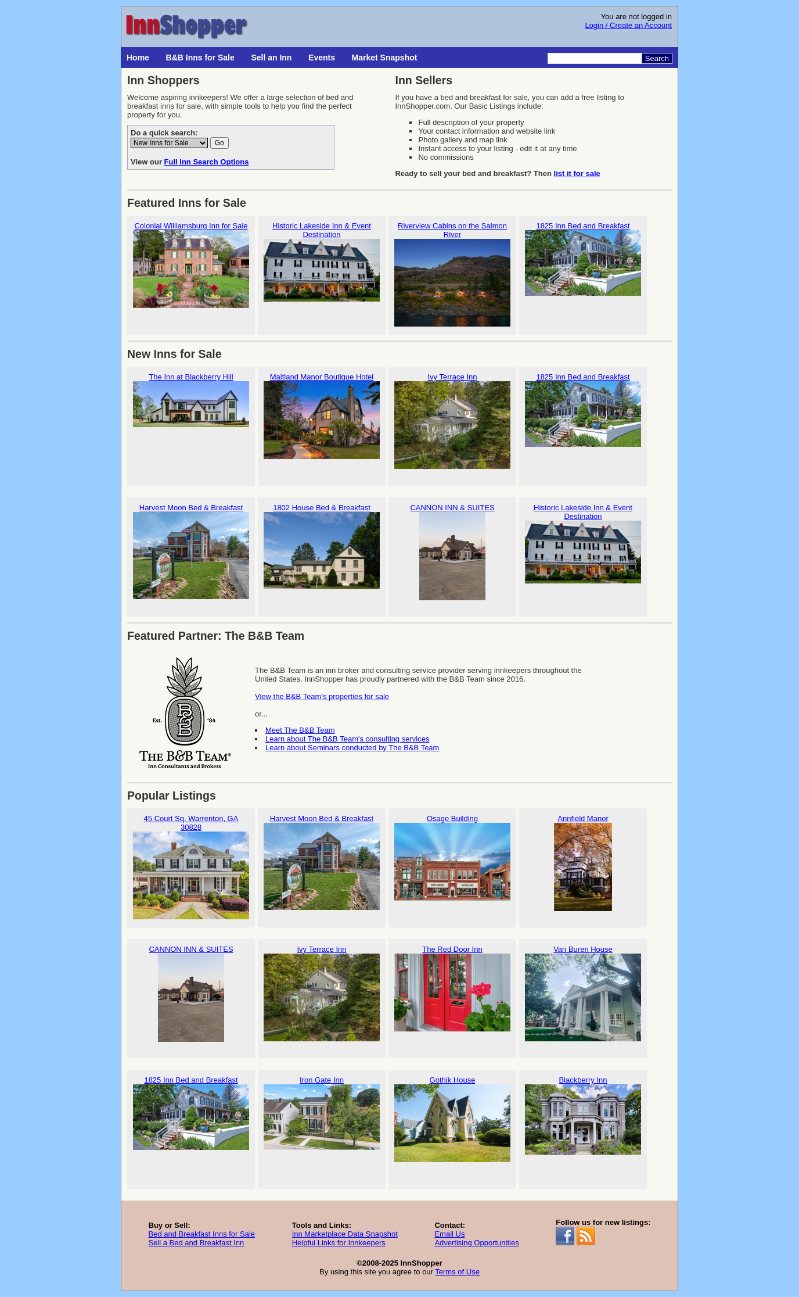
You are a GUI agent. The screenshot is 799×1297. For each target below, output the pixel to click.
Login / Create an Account (628, 25)
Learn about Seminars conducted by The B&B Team (352, 747)
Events (321, 57)
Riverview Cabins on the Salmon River (452, 274)
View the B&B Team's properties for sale (322, 696)
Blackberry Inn (583, 1124)
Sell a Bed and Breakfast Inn (196, 1242)
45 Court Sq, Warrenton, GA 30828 (191, 867)
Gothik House (452, 1124)
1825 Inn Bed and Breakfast (583, 269)
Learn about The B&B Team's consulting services (347, 739)
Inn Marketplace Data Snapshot (345, 1234)
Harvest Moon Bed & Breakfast (191, 551)
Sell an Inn (271, 57)
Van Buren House (583, 993)
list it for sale (577, 173)
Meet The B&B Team (299, 730)
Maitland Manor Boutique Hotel (322, 421)
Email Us (449, 1234)
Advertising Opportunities (476, 1242)
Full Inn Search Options (206, 161)
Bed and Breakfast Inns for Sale (201, 1234)
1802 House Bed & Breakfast (322, 551)
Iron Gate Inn (322, 1124)
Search (657, 58)
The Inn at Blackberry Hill (191, 421)
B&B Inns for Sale (200, 57)
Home (138, 57)
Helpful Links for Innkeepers (339, 1242)
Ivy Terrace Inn (452, 421)
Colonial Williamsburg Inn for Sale (191, 269)
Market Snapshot (385, 57)
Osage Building (452, 862)
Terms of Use (457, 1271)
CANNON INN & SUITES (452, 551)
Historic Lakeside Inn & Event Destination (322, 274)
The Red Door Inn (452, 993)
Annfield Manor (583, 862)
